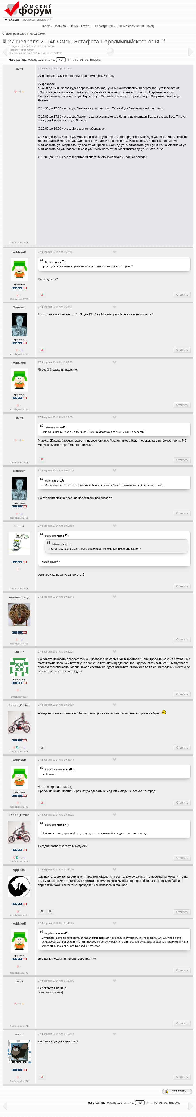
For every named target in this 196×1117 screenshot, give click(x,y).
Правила (60, 26)
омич (19, 69)
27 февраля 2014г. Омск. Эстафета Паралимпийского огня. (84, 41)
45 (52, 59)
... (70, 544)
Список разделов (14, 33)
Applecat (19, 870)
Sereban (19, 307)
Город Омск (37, 33)
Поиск (74, 26)
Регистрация (104, 26)
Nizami (49, 262)
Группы (86, 26)
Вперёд (95, 59)
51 (81, 59)
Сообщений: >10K (19, 242)
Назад (32, 59)
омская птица (19, 597)
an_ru (19, 1034)
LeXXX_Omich (19, 705)
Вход (150, 26)
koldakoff (19, 252)
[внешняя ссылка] (50, 992)
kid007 (19, 652)
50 (76, 59)
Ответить (182, 294)
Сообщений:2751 (19, 354)
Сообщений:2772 (19, 299)
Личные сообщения (130, 26)
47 (69, 59)
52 (86, 59)
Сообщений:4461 (19, 643)
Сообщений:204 (19, 697)
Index (46, 26)
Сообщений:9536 (19, 915)
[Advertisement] (117, 202)
